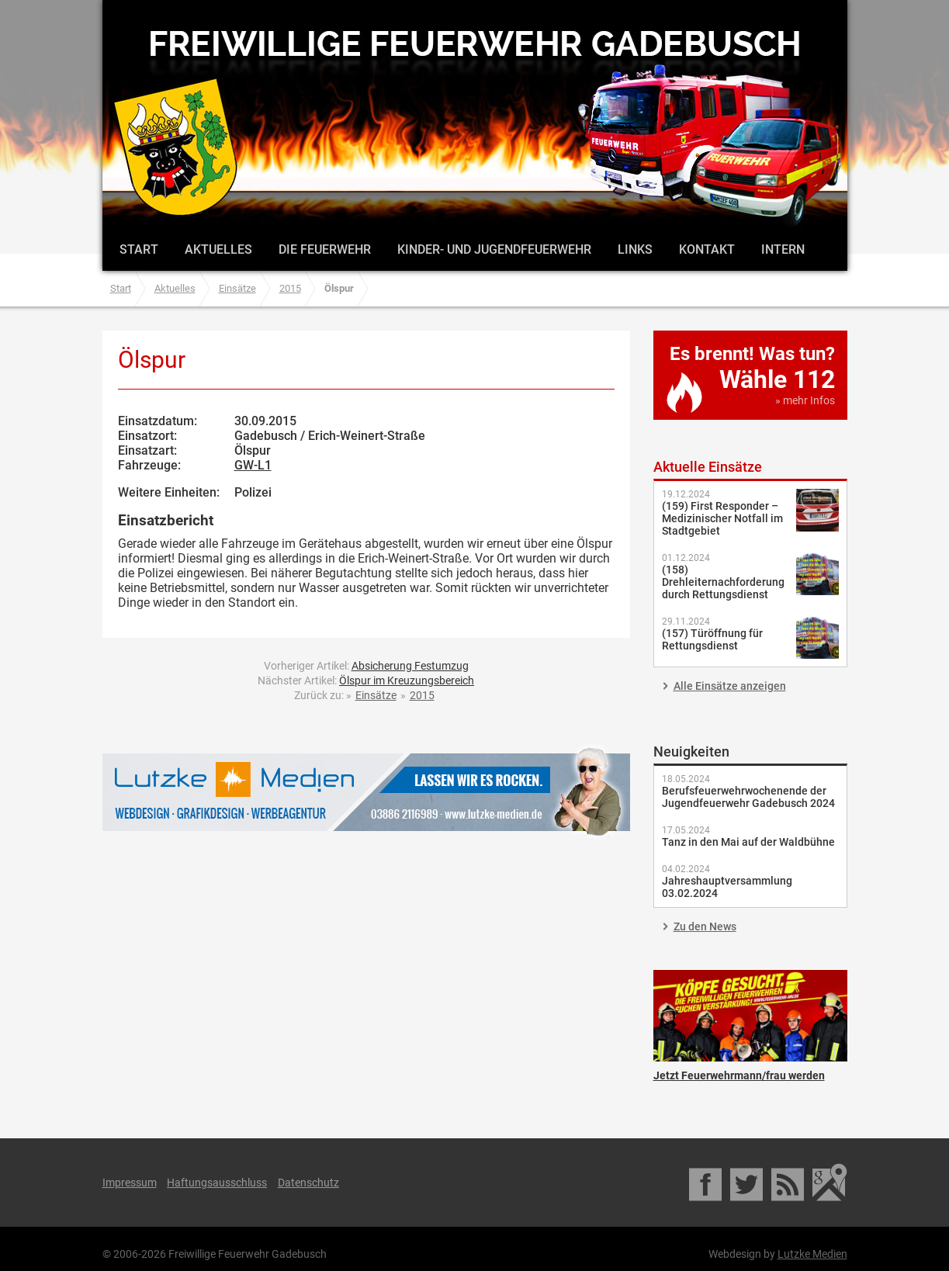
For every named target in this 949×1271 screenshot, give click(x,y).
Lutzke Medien (366, 792)
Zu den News (705, 926)
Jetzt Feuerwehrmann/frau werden (750, 1015)
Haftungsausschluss (217, 1182)
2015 (290, 288)
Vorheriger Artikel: (366, 666)
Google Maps (829, 1182)
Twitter (747, 1182)
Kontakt (707, 249)
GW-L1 (253, 465)
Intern (783, 249)
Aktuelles (218, 249)
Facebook (706, 1182)
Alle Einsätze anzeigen (730, 686)
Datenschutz (308, 1182)
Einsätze (237, 288)
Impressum (129, 1182)
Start (138, 249)
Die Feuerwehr (325, 249)
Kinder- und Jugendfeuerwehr (494, 249)
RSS (788, 1182)
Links (635, 249)
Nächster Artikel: (366, 680)
